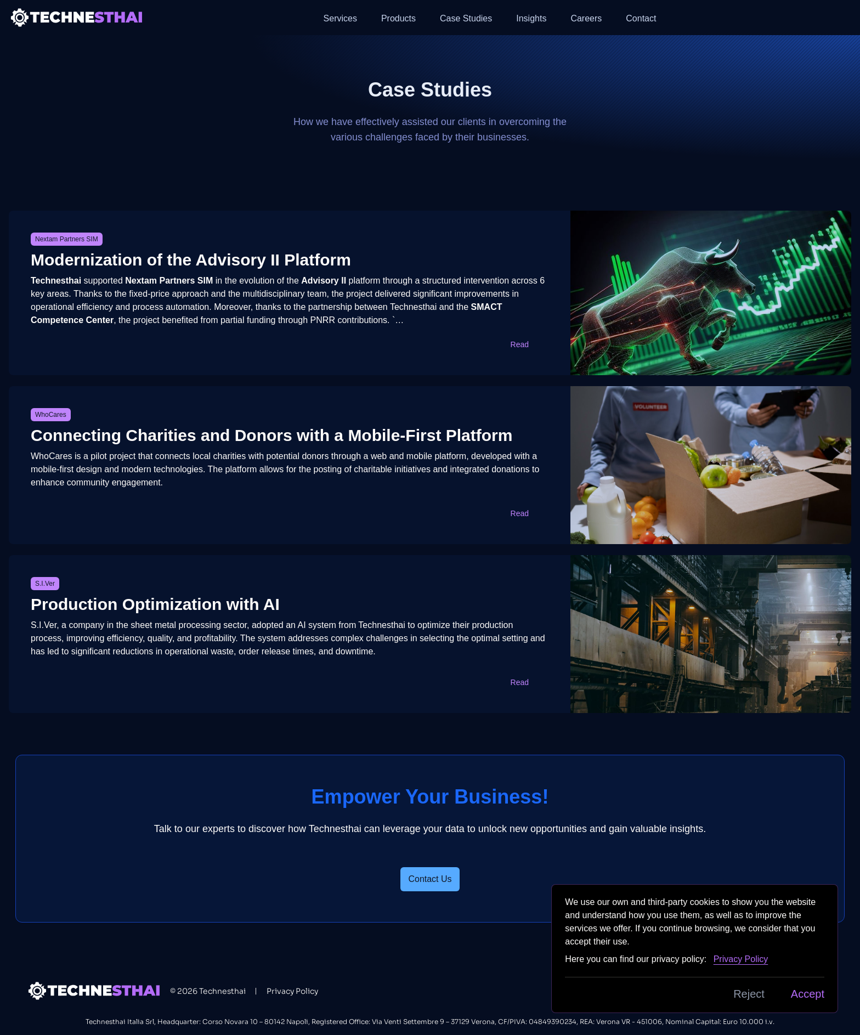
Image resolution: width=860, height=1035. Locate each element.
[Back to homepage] (77, 17)
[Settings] (842, 17)
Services (340, 18)
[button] (842, 17)
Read (527, 344)
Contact (641, 18)
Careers (586, 18)
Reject (749, 994)
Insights (531, 18)
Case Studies (466, 18)
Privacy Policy (292, 991)
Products (398, 18)
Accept (807, 994)
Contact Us (429, 879)
